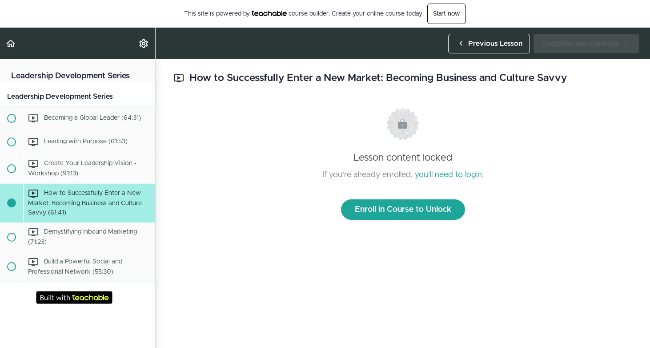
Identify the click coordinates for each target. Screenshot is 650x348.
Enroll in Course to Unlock (403, 210)
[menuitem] (144, 43)
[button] (11, 43)
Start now (446, 14)
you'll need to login (448, 175)
